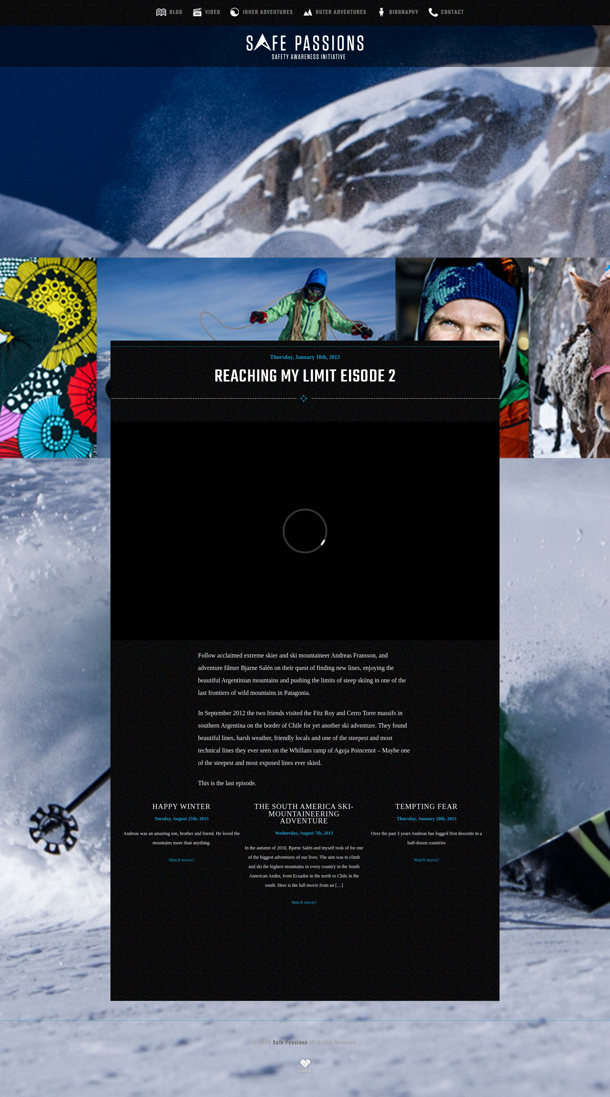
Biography (403, 12)
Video (212, 12)
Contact (452, 12)
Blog (175, 12)
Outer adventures (341, 12)
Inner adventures (268, 12)
